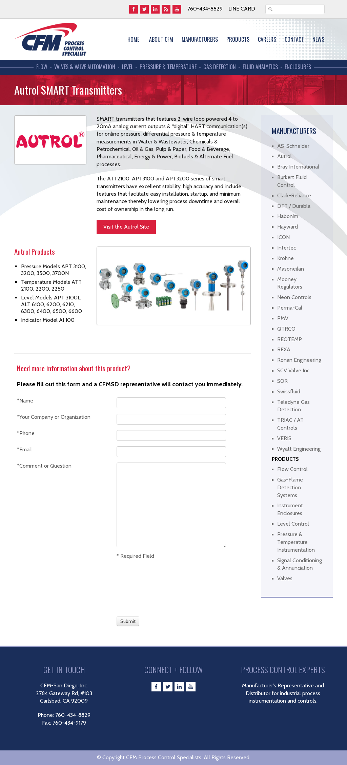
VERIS (284, 438)
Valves (284, 578)
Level (127, 67)
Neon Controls (294, 297)
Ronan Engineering (299, 360)
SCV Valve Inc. (293, 370)
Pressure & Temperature (168, 67)
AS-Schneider (293, 146)
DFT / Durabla (293, 206)
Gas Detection (219, 67)
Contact (294, 39)
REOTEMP (289, 339)
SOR (282, 381)
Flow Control (292, 469)
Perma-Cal (289, 308)
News (318, 39)
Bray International (298, 166)
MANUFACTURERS (200, 39)
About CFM (161, 39)
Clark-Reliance (294, 195)
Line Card (241, 8)
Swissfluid (288, 391)
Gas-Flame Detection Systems (290, 487)
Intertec (286, 247)
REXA (283, 349)
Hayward (287, 226)
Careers (267, 39)
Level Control (293, 524)
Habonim (287, 216)
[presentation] (141, 587)
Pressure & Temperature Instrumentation (296, 542)
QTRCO (286, 329)
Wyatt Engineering (299, 449)
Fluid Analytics (260, 67)
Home (133, 39)
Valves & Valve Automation (84, 67)
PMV (282, 318)
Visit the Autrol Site (126, 226)
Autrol (284, 156)
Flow (41, 67)
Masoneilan (290, 269)
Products (237, 39)
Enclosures (298, 67)
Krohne (285, 258)
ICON (283, 237)
